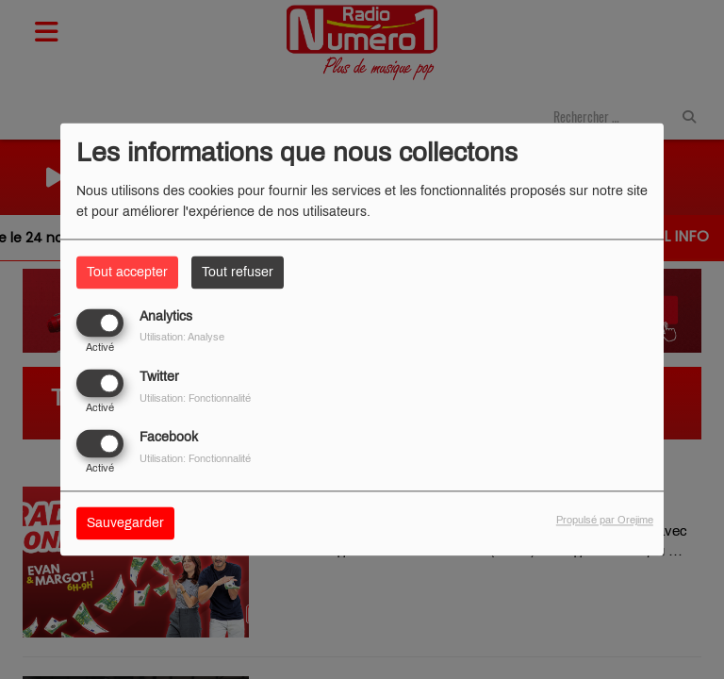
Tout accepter (127, 272)
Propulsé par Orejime (604, 520)
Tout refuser (237, 272)
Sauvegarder (125, 524)
